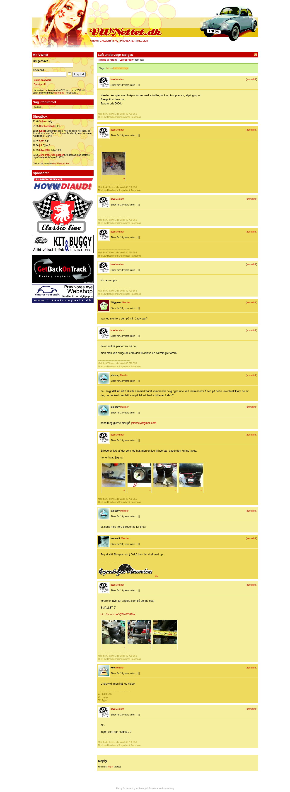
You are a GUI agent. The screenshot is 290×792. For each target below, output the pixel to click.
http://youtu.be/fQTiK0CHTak (118, 614)
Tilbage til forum (107, 59)
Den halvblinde (47, 126)
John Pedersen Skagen (51, 155)
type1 (42, 131)
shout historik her (61, 163)
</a (128, 576)
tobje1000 (44, 150)
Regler (142, 40)
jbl (40, 145)
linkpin (109, 68)
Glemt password (42, 80)
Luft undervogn (120, 68)
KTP (41, 140)
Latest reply (127, 59)
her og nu (59, 93)
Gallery (105, 40)
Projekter (127, 40)
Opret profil (40, 84)
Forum (93, 40)
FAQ (115, 40)
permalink (251, 79)
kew (113, 79)
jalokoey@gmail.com (143, 423)
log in (110, 766)
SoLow (43, 121)
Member (120, 79)
